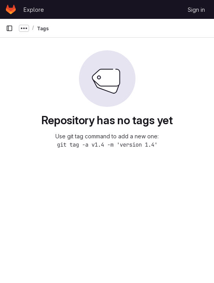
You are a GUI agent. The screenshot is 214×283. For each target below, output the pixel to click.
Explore (34, 9)
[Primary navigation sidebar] (9, 28)
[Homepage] (10, 9)
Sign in (196, 9)
